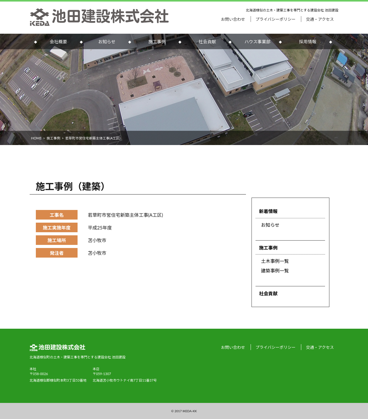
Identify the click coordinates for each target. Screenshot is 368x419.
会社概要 (58, 41)
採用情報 (307, 41)
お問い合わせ (233, 19)
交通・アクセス (320, 19)
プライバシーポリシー (276, 19)
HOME (36, 138)
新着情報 (268, 211)
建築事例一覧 (275, 270)
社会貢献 (207, 41)
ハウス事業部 (257, 41)
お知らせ (107, 41)
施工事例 (157, 41)
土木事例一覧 (275, 261)
